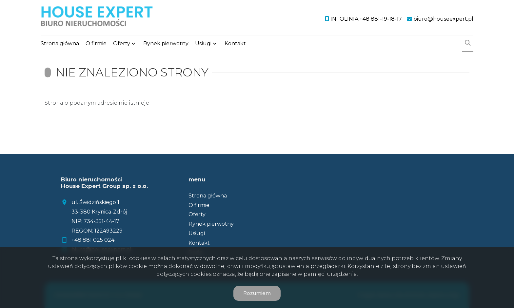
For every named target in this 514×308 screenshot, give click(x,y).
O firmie (96, 43)
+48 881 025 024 (92, 240)
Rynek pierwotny (165, 43)
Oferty (121, 43)
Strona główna (60, 43)
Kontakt (235, 43)
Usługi (203, 43)
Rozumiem (257, 293)
